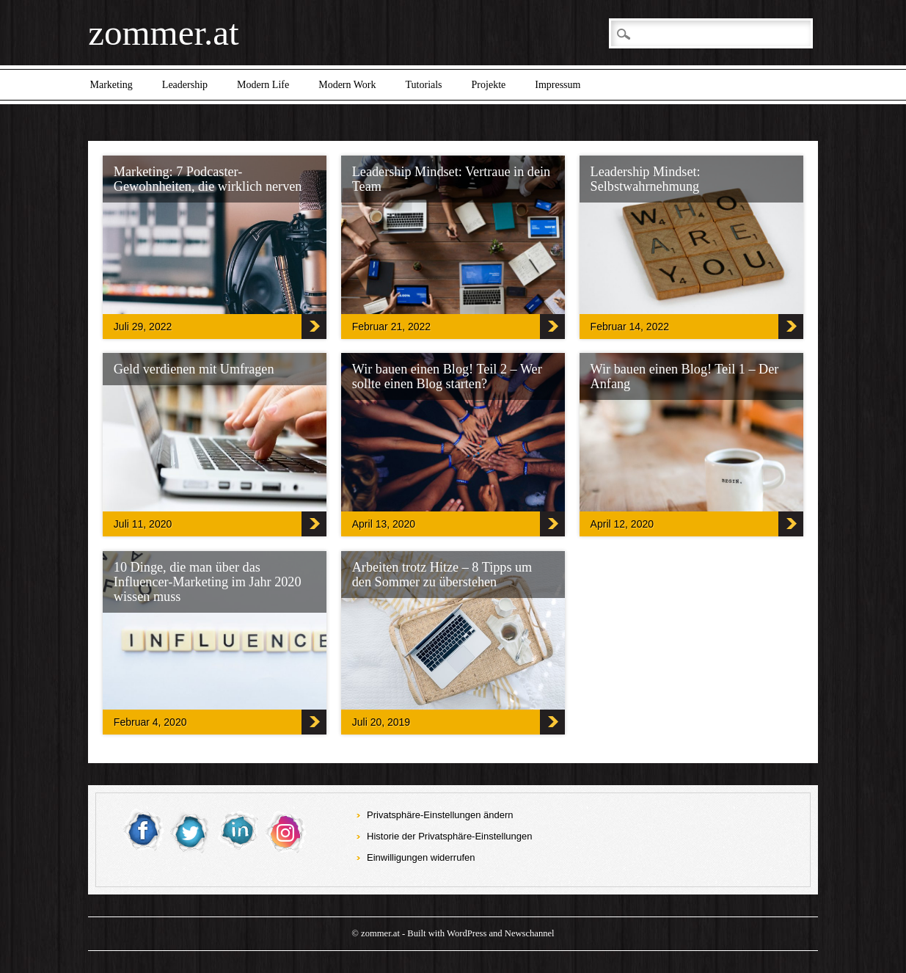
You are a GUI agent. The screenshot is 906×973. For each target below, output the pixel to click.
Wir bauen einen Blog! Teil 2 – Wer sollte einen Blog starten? (447, 376)
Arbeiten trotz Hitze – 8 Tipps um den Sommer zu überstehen (442, 574)
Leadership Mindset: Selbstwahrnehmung (646, 179)
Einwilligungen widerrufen (421, 857)
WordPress (466, 933)
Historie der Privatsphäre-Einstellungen (449, 836)
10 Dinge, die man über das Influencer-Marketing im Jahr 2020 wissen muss (208, 582)
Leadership (185, 84)
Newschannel (530, 933)
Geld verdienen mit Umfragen (194, 369)
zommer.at (163, 32)
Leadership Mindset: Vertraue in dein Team (451, 179)
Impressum (557, 84)
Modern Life (263, 84)
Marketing (111, 84)
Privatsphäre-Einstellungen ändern (440, 814)
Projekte (489, 84)
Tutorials (424, 84)
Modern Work (347, 84)
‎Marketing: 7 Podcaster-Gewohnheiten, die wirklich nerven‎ (208, 179)
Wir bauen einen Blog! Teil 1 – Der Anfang (685, 376)
